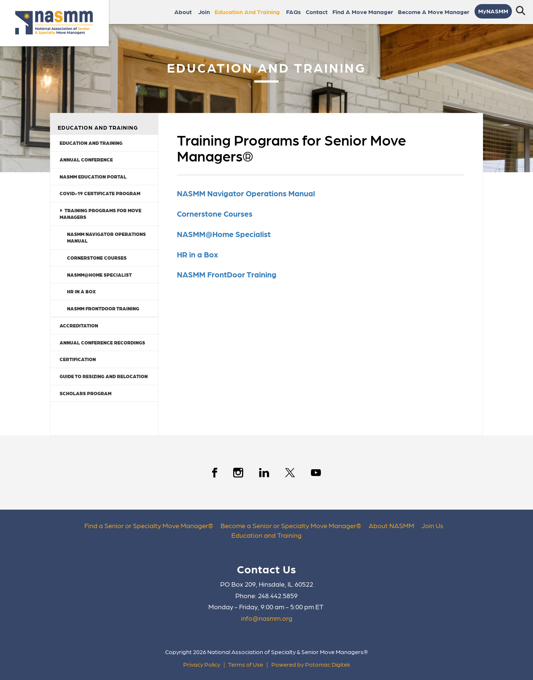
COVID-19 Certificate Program (100, 193)
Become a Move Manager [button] (434, 12)
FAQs (293, 12)
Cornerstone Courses (97, 257)
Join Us (432, 525)
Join (204, 12)
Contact (317, 12)
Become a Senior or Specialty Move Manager (288, 525)
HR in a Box (81, 291)
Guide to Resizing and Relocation (104, 376)
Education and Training (91, 143)
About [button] (183, 12)
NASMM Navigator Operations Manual (106, 237)
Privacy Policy (201, 664)
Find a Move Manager (362, 12)
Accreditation (79, 325)
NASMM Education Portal (93, 176)
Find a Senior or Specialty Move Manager (146, 525)
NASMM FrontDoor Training (103, 308)
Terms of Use (245, 664)
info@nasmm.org (266, 618)
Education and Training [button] (248, 12)
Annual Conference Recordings (102, 342)
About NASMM (391, 525)
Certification (78, 359)
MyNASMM (493, 11)
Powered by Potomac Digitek (310, 664)
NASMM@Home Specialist (99, 274)
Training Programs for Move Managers (100, 213)
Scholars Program (85, 393)
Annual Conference (86, 159)
